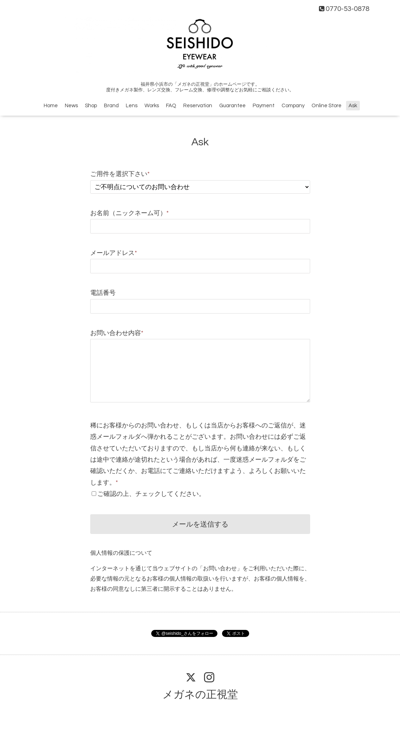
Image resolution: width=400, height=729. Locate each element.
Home (51, 105)
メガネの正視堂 (200, 694)
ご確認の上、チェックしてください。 (151, 494)
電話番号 (103, 293)
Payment (264, 105)
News (71, 105)
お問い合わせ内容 (116, 333)
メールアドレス (113, 253)
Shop (91, 105)
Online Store (326, 105)
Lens (131, 105)
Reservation (197, 105)
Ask (353, 105)
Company (293, 105)
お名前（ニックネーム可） (129, 213)
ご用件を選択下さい (120, 174)
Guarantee (232, 105)
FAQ (171, 105)
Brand (111, 105)
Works (151, 105)
